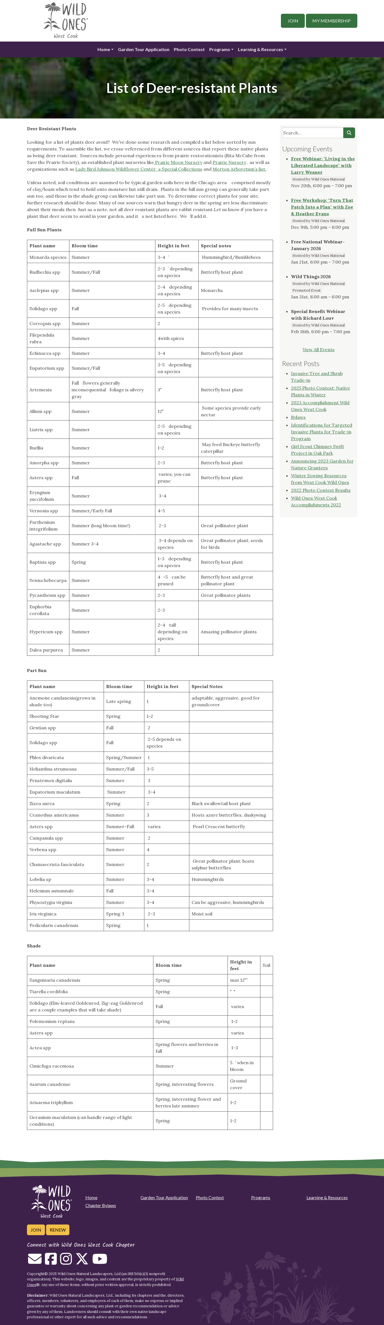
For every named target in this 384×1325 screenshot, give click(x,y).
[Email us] (35, 1262)
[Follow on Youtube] (99, 1262)
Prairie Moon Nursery (178, 162)
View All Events (319, 349)
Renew (58, 1229)
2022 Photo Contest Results (321, 490)
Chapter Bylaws (100, 1205)
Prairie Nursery (229, 162)
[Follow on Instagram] (66, 1262)
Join (293, 20)
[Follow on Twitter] (82, 1262)
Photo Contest (189, 49)
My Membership (331, 20)
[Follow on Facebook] (51, 1262)
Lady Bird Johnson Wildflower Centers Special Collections (138, 169)
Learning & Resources (260, 49)
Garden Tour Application (143, 49)
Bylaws (298, 417)
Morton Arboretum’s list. (239, 169)
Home (103, 49)
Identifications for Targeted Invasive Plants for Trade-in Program (321, 431)
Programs (219, 49)
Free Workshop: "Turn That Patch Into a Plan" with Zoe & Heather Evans (322, 206)
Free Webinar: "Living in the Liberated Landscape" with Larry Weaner (323, 165)
